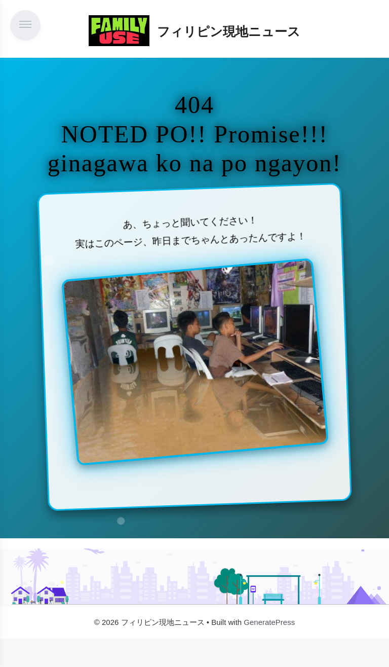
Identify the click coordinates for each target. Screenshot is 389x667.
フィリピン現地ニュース (228, 31)
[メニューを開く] (25, 25)
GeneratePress (269, 622)
